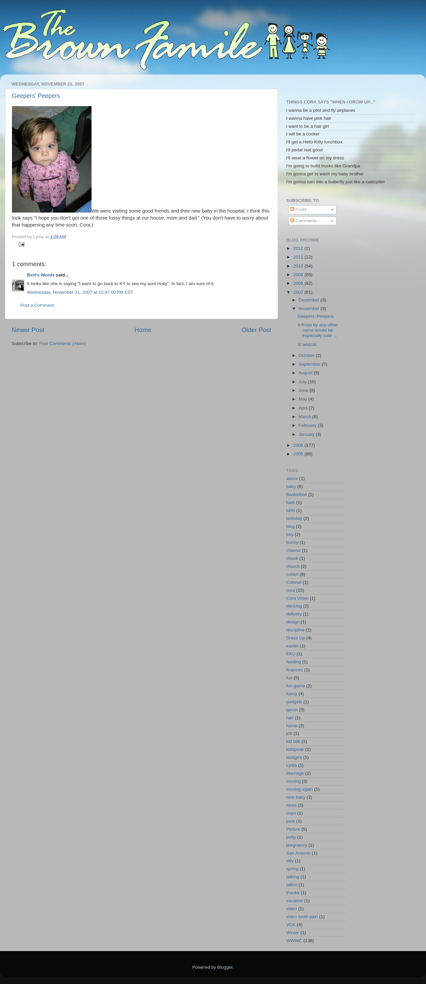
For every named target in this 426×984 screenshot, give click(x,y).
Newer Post (28, 329)
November (309, 308)
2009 (299, 274)
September (310, 364)
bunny (292, 542)
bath (290, 502)
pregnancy (296, 845)
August (306, 372)
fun (289, 677)
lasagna (294, 757)
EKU (291, 653)
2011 (299, 256)
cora (290, 590)
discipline (295, 629)
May (303, 399)
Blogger (225, 967)
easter (292, 645)
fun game (295, 685)
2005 (299, 453)
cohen (292, 574)
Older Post (256, 329)
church (293, 566)
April (304, 408)
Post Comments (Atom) (62, 343)
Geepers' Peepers (36, 95)
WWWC (294, 940)
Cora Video (297, 598)
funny (291, 693)
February (308, 425)
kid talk (293, 741)
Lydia (291, 765)
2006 (299, 445)
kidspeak (295, 749)
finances (294, 669)
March (305, 416)
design (293, 621)
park (290, 821)
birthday (294, 518)
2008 (299, 283)
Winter (292, 932)
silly (290, 860)
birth (290, 510)
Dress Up (295, 637)
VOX (291, 924)
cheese (293, 550)
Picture (293, 829)
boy (290, 534)
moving (293, 781)
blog (290, 526)
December (309, 299)
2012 (299, 248)
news (291, 805)
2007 (299, 292)
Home (142, 329)
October (307, 355)
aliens (292, 478)
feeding (293, 661)
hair (290, 717)
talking (292, 876)
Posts (298, 209)
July (303, 381)
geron (292, 709)
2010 (299, 265)
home (292, 725)
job (289, 733)
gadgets (294, 701)
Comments (303, 220)
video (291, 908)
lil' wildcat (307, 344)
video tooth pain (302, 916)
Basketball (296, 494)
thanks (293, 892)
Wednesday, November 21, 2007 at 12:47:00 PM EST (80, 292)
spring (292, 868)
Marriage (295, 773)
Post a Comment (37, 305)
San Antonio (298, 853)
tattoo (292, 884)
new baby (296, 797)
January (307, 434)
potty (291, 837)
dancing (294, 605)
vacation (294, 900)
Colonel (294, 582)
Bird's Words (41, 274)
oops (291, 813)
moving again (299, 789)
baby (291, 486)
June (304, 390)
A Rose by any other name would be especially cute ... (318, 330)
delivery (294, 613)
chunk (292, 558)
